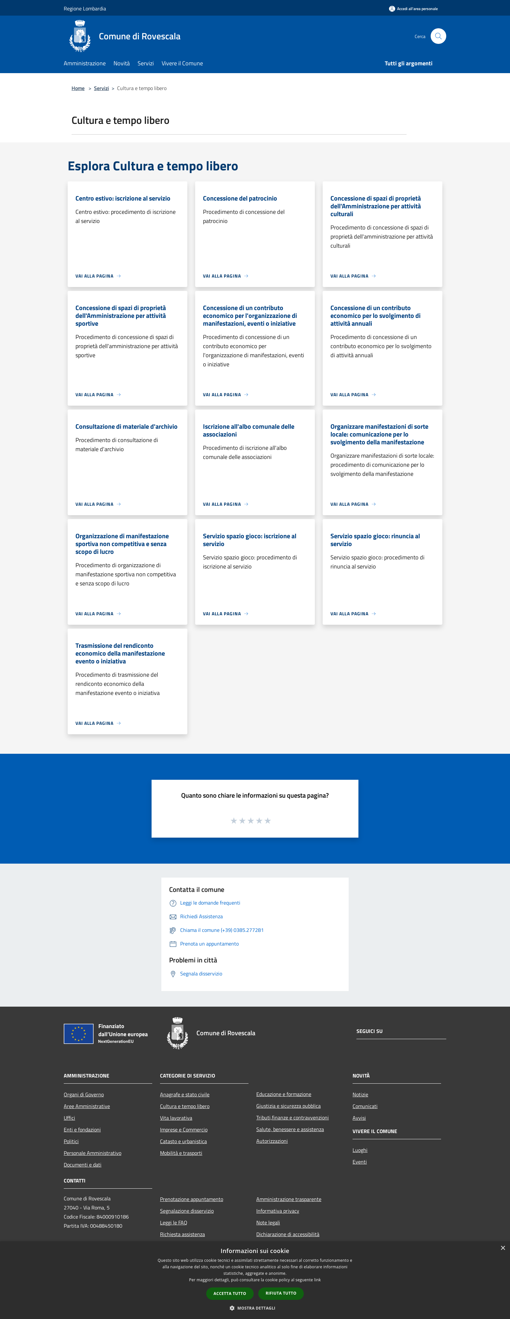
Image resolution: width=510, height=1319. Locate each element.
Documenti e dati (82, 1165)
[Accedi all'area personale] (413, 8)
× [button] (502, 1248)
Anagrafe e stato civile (184, 1094)
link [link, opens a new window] (317, 1280)
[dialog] (255, 1280)
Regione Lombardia (85, 8)
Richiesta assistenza (182, 1234)
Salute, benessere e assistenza (290, 1129)
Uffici (69, 1118)
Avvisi (359, 1118)
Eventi (360, 1162)
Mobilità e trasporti (181, 1153)
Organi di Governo (84, 1094)
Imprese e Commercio (184, 1129)
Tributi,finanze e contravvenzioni (292, 1117)
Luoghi (360, 1150)
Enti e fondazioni (82, 1129)
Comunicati (365, 1106)
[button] (255, 1308)
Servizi (101, 88)
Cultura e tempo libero (184, 1106)
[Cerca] (438, 36)
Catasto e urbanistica (183, 1141)
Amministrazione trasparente (288, 1199)
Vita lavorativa (176, 1118)
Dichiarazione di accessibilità (287, 1234)
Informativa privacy (277, 1211)
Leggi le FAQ (173, 1222)
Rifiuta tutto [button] (281, 1293)
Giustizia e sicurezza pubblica (288, 1106)
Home (78, 88)
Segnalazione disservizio (187, 1211)
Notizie (360, 1094)
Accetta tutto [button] (230, 1293)
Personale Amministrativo (92, 1153)
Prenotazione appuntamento (191, 1199)
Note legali (268, 1222)
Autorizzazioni (272, 1141)
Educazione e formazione (283, 1094)
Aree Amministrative (87, 1106)
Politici (71, 1141)
